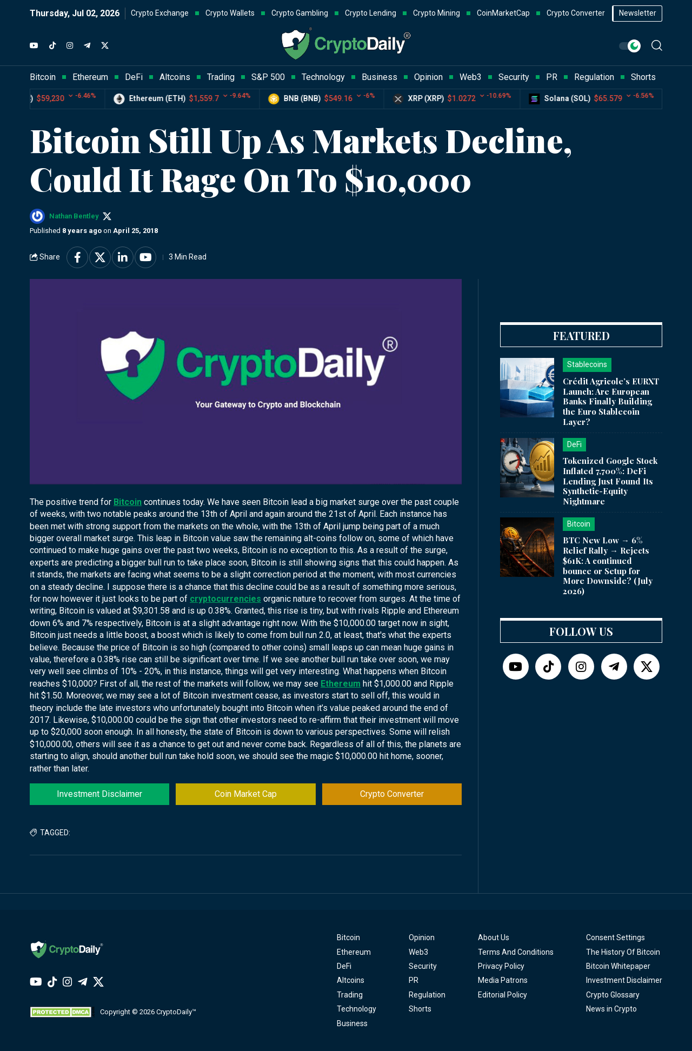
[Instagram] (69, 46)
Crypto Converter (392, 794)
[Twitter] (105, 46)
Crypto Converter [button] (576, 13)
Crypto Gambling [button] (299, 13)
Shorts (420, 1009)
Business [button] (379, 77)
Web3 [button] (471, 77)
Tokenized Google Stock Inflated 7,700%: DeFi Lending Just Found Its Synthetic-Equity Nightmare (610, 481)
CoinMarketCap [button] (503, 13)
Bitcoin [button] (43, 77)
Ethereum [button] (90, 77)
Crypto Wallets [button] (230, 13)
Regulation (427, 994)
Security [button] (513, 77)
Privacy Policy (501, 966)
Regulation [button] (594, 77)
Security (423, 966)
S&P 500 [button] (268, 77)
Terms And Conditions (516, 952)
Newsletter (637, 13)
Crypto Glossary (613, 994)
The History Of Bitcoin (623, 952)
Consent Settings (615, 937)
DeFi (344, 966)
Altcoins (350, 980)
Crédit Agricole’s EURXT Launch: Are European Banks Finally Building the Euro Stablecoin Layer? (611, 401)
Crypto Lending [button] (370, 13)
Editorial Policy (502, 994)
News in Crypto (611, 1009)
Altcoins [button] (174, 77)
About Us (493, 937)
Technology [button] (323, 77)
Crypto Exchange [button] (160, 13)
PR (413, 980)
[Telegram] (87, 46)
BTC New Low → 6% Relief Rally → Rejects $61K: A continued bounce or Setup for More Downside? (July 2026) (608, 565)
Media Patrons (503, 980)
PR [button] (551, 77)
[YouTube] (34, 46)
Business (352, 1023)
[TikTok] (52, 46)
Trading (350, 994)
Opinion (422, 937)
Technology (356, 1009)
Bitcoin (128, 502)
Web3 (418, 952)
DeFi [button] (134, 77)
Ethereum (341, 684)
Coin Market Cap (246, 794)
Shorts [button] (643, 77)
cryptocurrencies (225, 599)
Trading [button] (221, 77)
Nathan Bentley (73, 216)
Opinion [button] (428, 77)
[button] (656, 45)
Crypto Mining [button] (436, 13)
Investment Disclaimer (99, 794)
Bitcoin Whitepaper (618, 966)
